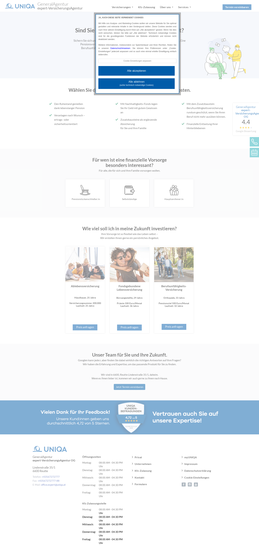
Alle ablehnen (137, 83)
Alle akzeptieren (136, 70)
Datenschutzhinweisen (120, 48)
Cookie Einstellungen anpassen (137, 61)
